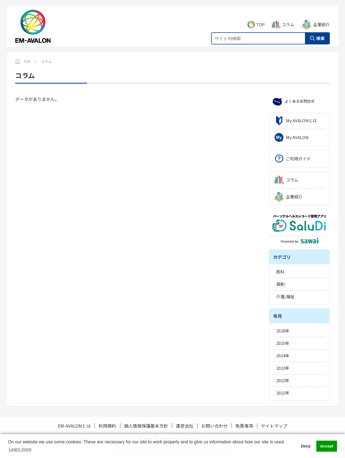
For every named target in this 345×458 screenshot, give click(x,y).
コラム (288, 18)
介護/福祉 (285, 296)
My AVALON (297, 137)
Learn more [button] (20, 449)
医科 (280, 272)
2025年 (282, 343)
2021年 (282, 393)
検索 (320, 32)
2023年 (282, 368)
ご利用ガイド (298, 158)
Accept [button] (326, 446)
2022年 (282, 380)
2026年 (282, 331)
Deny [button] (305, 446)
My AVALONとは (301, 120)
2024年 (282, 355)
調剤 (280, 284)
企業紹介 (321, 18)
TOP (260, 18)
